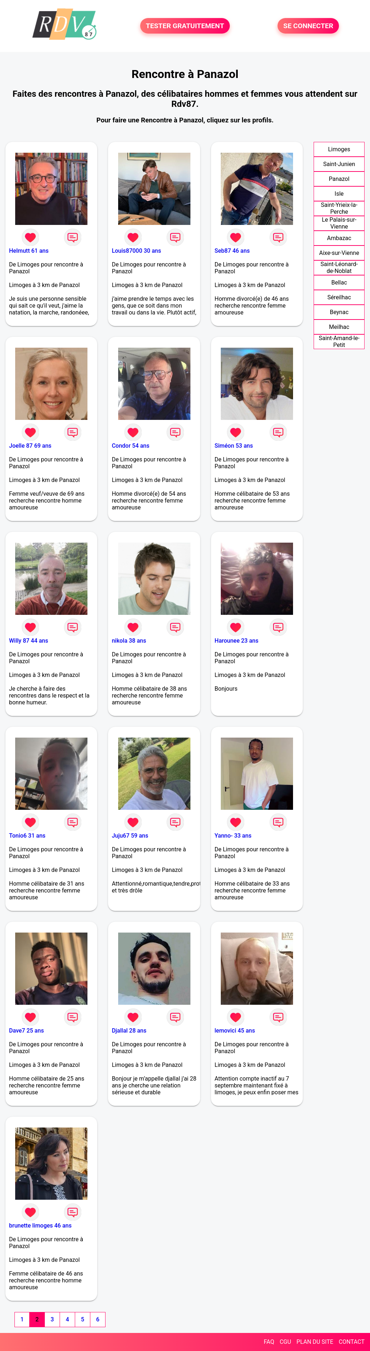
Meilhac (339, 326)
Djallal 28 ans (129, 1030)
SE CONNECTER (308, 26)
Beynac (339, 312)
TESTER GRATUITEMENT (185, 26)
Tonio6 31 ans (27, 835)
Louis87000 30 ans (136, 250)
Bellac (339, 282)
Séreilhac (339, 297)
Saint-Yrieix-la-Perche (339, 208)
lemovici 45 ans (235, 1030)
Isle (339, 193)
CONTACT (352, 1341)
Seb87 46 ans (232, 250)
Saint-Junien (339, 164)
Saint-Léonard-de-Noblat (339, 267)
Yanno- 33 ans (233, 835)
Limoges (339, 149)
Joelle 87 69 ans (30, 445)
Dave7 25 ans (26, 1030)
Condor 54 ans (130, 445)
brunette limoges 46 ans (40, 1225)
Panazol (339, 178)
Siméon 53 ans (234, 445)
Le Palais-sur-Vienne (339, 223)
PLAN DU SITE (315, 1341)
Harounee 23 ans (236, 640)
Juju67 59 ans (130, 835)
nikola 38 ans (129, 640)
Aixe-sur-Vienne (339, 252)
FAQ (269, 1341)
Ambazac (339, 238)
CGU (285, 1341)
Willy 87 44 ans (28, 640)
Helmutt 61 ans (28, 250)
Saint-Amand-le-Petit (339, 341)
